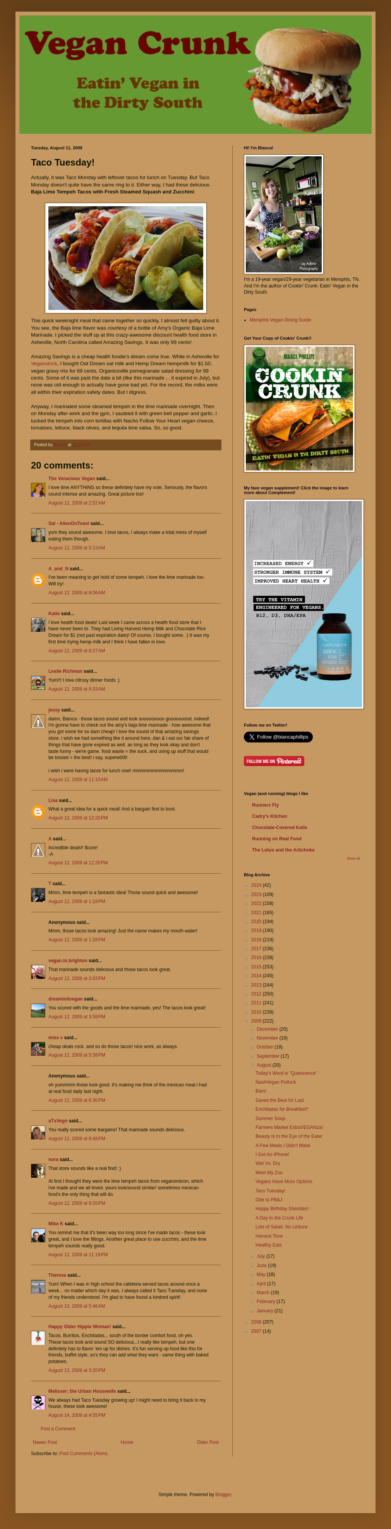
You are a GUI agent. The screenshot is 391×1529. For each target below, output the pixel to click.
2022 (257, 903)
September (269, 1056)
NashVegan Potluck (276, 1082)
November (268, 1038)
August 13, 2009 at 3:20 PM (76, 1370)
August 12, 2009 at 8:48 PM (76, 1138)
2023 (257, 894)
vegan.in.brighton (67, 960)
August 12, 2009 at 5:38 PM (76, 1055)
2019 (257, 930)
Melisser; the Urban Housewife (82, 1391)
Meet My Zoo (269, 1172)
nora (53, 1159)
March (264, 1292)
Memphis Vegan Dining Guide (280, 320)
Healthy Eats (269, 1245)
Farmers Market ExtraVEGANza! (289, 1127)
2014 (257, 975)
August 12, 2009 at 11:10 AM (78, 779)
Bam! (261, 1091)
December (268, 1029)
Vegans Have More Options (284, 1181)
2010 (257, 1012)
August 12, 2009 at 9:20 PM (76, 1203)
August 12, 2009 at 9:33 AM (76, 689)
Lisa (53, 800)
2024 (257, 885)
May (262, 1274)
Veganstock (44, 363)
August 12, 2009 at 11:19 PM (78, 1254)
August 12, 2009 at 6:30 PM (76, 1100)
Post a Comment (58, 1429)
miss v (55, 1037)
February (266, 1301)
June (262, 1265)
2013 (257, 985)
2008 (257, 1322)
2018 (257, 939)
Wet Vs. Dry (268, 1163)
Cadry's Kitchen (269, 816)
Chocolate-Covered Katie (279, 827)
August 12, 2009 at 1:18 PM (76, 901)
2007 (257, 1331)
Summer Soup (270, 1118)
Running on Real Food (277, 838)
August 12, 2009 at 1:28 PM (76, 939)
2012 (257, 994)
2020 (257, 921)
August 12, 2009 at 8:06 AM (76, 592)
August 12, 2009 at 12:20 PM (78, 818)
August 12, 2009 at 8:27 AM (76, 650)
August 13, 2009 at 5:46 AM (76, 1306)
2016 (257, 957)
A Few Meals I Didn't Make (283, 1145)
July (261, 1256)
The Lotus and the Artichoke (283, 850)
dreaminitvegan (65, 999)
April (262, 1283)
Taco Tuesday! (270, 1191)
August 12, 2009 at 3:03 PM (76, 978)
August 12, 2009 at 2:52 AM (76, 503)
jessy (54, 710)
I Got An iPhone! (272, 1154)
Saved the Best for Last (280, 1100)
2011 (257, 1003)
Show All (353, 858)
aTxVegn (57, 1121)
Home (127, 1442)
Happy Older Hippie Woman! (79, 1326)
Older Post (208, 1442)
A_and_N (58, 568)
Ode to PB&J (269, 1199)
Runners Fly (265, 805)
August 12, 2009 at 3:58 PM (76, 1016)
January (265, 1311)
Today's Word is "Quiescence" (286, 1073)
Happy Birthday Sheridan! (282, 1208)
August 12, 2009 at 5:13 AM (76, 548)
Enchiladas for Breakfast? (282, 1109)
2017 (257, 948)
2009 (257, 1021)
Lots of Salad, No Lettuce (282, 1227)
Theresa (57, 1275)
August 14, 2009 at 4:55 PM (76, 1415)
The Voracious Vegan (71, 478)
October (265, 1047)
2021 (257, 912)
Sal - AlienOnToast (68, 523)
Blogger (223, 1494)
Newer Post (45, 1442)
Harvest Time (269, 1236)
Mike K (55, 1223)
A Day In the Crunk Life (279, 1218)
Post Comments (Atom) (83, 1453)
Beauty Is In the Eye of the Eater (289, 1136)
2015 (257, 967)
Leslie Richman (65, 671)
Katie (54, 613)
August (265, 1065)
